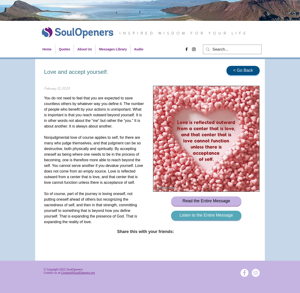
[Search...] (231, 49)
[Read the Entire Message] (206, 201)
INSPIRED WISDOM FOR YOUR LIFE (184, 33)
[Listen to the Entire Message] (206, 215)
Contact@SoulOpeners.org (78, 272)
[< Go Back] (243, 70)
